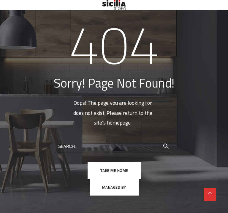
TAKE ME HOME (114, 170)
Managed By (114, 187)
